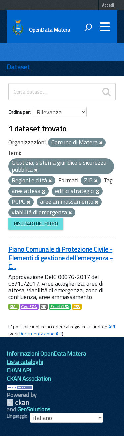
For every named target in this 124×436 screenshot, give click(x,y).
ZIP (43, 307)
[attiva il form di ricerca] (88, 27)
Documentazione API (40, 333)
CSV (76, 307)
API (111, 326)
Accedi (108, 5)
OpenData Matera (49, 29)
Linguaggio (17, 416)
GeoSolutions (33, 409)
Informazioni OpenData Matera (46, 353)
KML (13, 307)
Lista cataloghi (25, 361)
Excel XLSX (59, 307)
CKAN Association (29, 378)
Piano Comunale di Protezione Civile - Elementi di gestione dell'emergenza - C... (60, 258)
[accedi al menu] (105, 26)
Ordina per (19, 111)
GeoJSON (29, 307)
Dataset (18, 67)
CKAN (18, 402)
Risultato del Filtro (36, 223)
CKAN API (19, 370)
